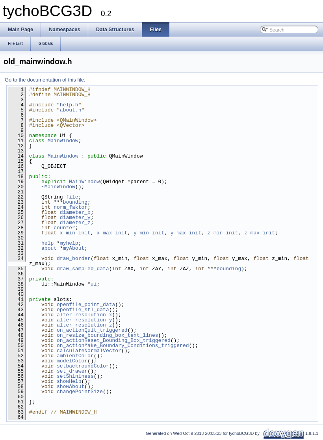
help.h (69, 104)
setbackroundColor (83, 365)
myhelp (69, 243)
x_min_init (75, 232)
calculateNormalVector (89, 350)
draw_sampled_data (83, 268)
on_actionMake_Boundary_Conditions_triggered (123, 345)
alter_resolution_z (84, 325)
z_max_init (259, 232)
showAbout (70, 386)
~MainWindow (58, 186)
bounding (75, 202)
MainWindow (63, 140)
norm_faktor (70, 207)
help (47, 243)
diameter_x (75, 212)
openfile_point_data (86, 304)
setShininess (75, 376)
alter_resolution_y (84, 319)
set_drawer (72, 371)
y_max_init (186, 232)
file (72, 197)
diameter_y (75, 217)
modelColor (72, 360)
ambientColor (75, 355)
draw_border (74, 258)
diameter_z (75, 222)
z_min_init (222, 232)
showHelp (69, 381)
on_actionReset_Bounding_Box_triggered (114, 340)
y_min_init (149, 232)
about (49, 248)
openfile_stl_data (83, 309)
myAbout (74, 248)
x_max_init (112, 232)
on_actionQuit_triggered (92, 330)
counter (64, 227)
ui (94, 284)
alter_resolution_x (84, 314)
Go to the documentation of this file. (45, 80)
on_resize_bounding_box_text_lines (107, 335)
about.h (71, 109)
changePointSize (80, 391)
